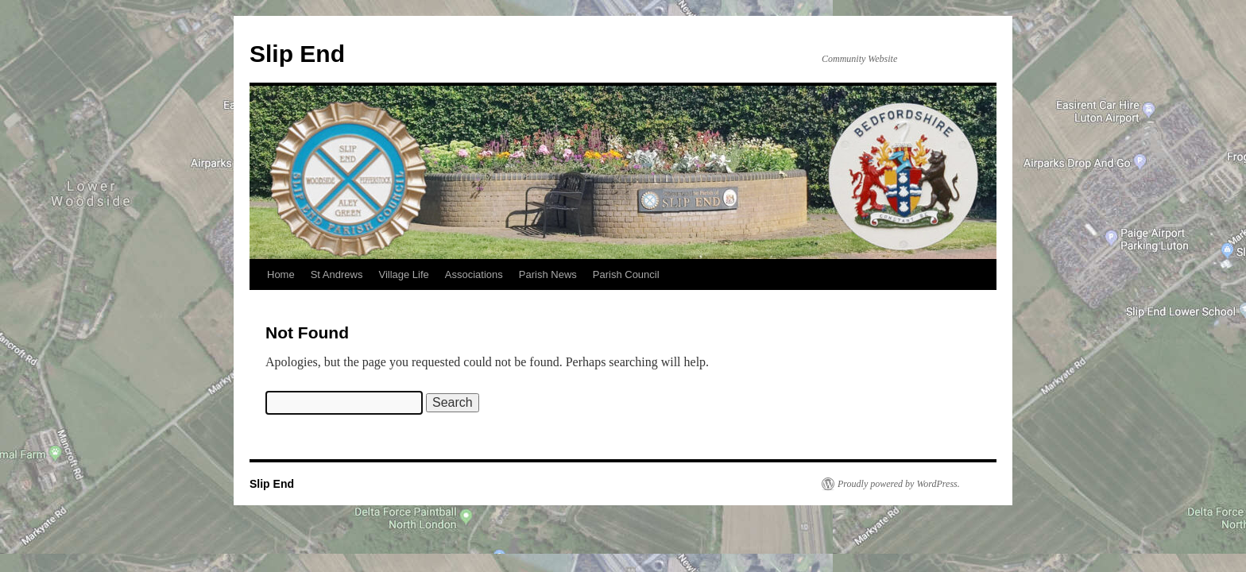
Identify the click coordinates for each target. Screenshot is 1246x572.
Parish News (548, 274)
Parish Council (626, 274)
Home (281, 274)
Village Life (403, 274)
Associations (474, 274)
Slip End (297, 54)
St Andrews (337, 274)
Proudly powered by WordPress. (899, 483)
